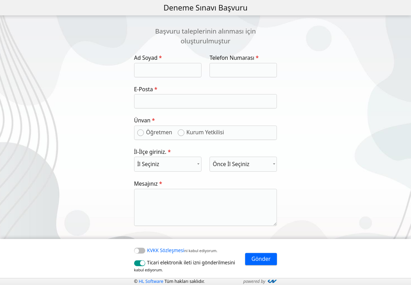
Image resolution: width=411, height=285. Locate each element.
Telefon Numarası (232, 58)
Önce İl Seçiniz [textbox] (231, 164)
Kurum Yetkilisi (205, 132)
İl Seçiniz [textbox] (148, 164)
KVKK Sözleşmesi (165, 250)
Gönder (261, 259)
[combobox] (167, 164)
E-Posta (143, 89)
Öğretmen (159, 132)
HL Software (151, 281)
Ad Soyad (145, 58)
